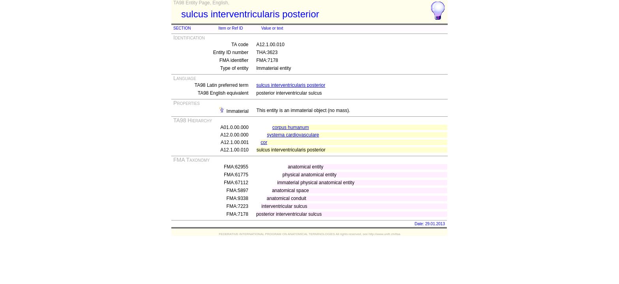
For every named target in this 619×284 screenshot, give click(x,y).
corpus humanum (290, 127)
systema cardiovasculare (293, 135)
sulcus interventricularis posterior (290, 85)
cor (264, 142)
